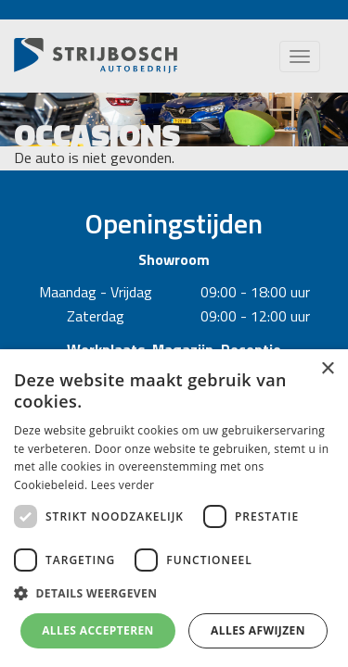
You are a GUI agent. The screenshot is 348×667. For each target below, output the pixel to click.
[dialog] (174, 508)
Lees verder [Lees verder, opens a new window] (123, 485)
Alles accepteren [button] (98, 630)
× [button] (327, 369)
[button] (174, 594)
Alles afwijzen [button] (258, 630)
